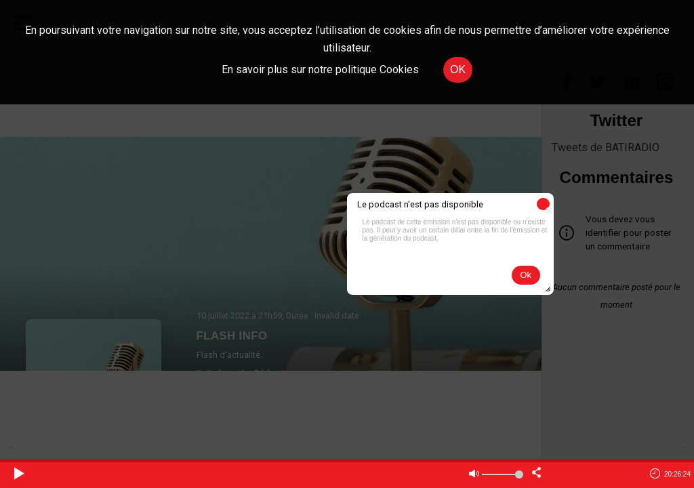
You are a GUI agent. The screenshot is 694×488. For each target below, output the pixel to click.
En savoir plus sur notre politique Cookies (320, 69)
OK (458, 69)
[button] (543, 204)
